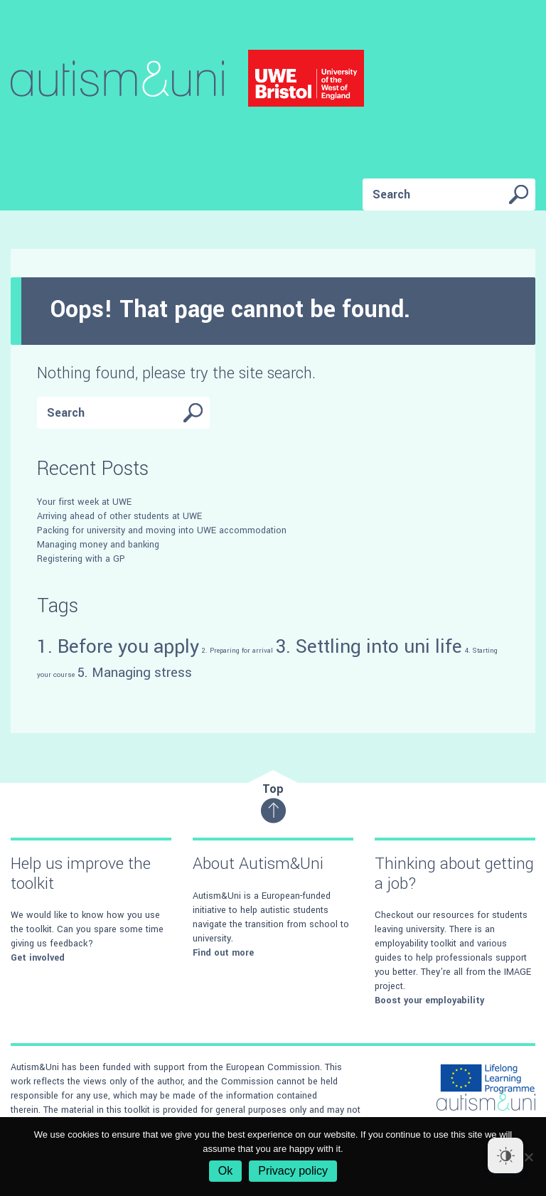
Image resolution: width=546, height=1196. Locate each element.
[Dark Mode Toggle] (505, 1155)
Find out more (223, 952)
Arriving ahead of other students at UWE (119, 516)
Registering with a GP (81, 558)
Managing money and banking (98, 544)
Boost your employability (429, 1000)
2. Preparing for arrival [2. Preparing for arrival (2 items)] (237, 651)
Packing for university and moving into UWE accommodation (162, 530)
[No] (528, 1157)
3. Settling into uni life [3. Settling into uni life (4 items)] (369, 646)
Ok (225, 1171)
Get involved (38, 957)
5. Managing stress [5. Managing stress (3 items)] (134, 672)
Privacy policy (293, 1171)
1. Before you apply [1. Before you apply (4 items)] (118, 646)
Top (273, 802)
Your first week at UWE (84, 502)
